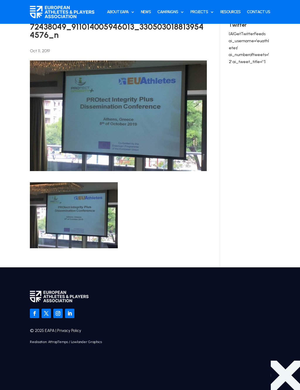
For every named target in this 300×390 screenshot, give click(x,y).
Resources (230, 11)
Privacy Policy (69, 330)
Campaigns (167, 11)
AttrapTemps (58, 342)
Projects (199, 11)
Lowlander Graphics (86, 342)
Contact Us (258, 11)
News (146, 11)
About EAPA (118, 11)
